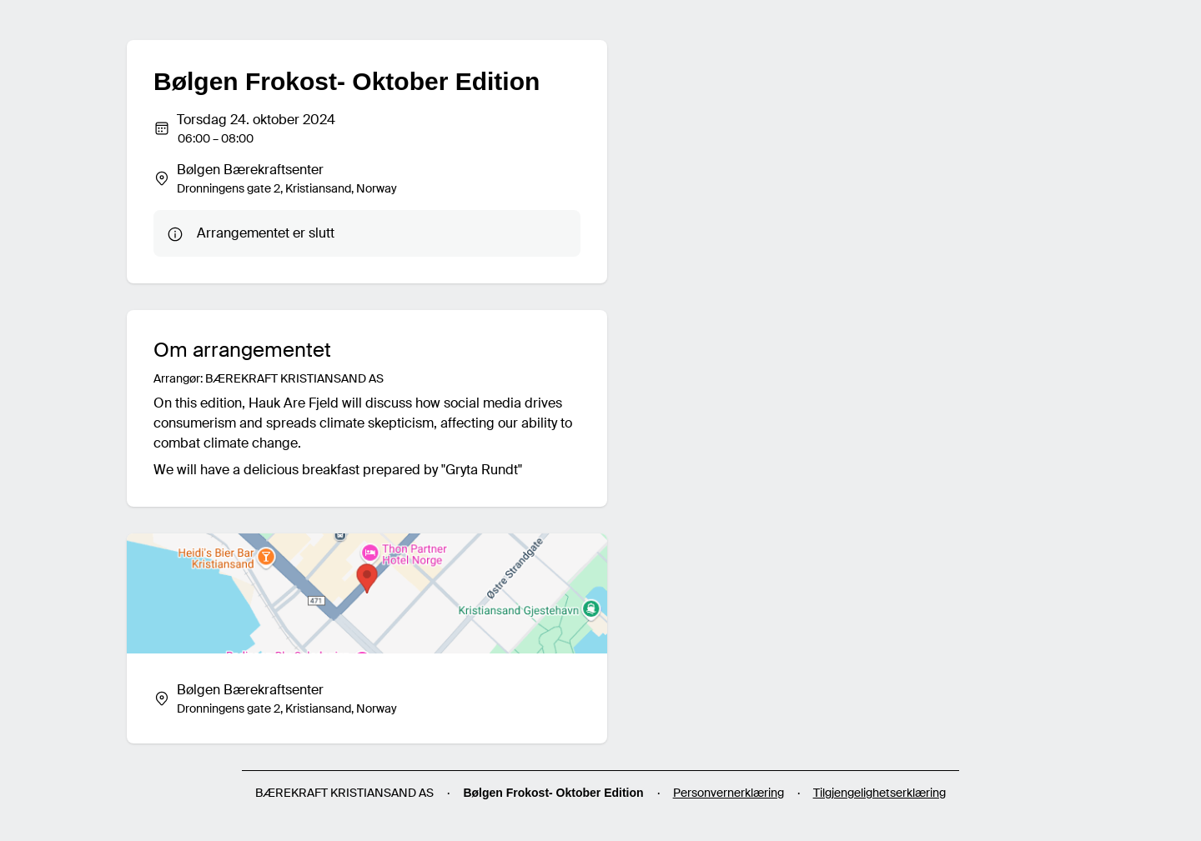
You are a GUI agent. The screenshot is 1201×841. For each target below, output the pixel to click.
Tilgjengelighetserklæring (879, 792)
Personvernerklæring (728, 792)
